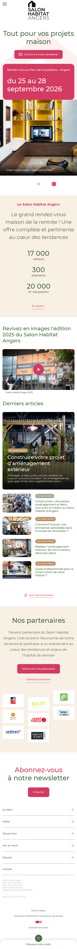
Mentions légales (38, 911)
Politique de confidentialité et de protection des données (38, 916)
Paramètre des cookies (38, 928)
